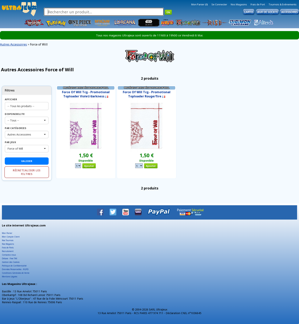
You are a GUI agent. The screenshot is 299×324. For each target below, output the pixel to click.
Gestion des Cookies (10, 262)
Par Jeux (10, 142)
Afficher (11, 99)
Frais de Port (258, 4)
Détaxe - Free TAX (9, 258)
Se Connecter (219, 4)
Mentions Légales (9, 276)
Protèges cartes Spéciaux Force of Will (85, 87)
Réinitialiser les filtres (27, 172)
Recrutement (8, 251)
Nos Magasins (239, 4)
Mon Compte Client (11, 236)
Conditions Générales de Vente (15, 273)
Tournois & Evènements (282, 4)
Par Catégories (15, 128)
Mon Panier (7, 233)
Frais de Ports (8, 247)
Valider (26, 161)
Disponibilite (15, 114)
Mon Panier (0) (199, 4)
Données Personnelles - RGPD (15, 269)
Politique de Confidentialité (14, 265)
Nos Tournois (7, 240)
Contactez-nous (9, 254)
